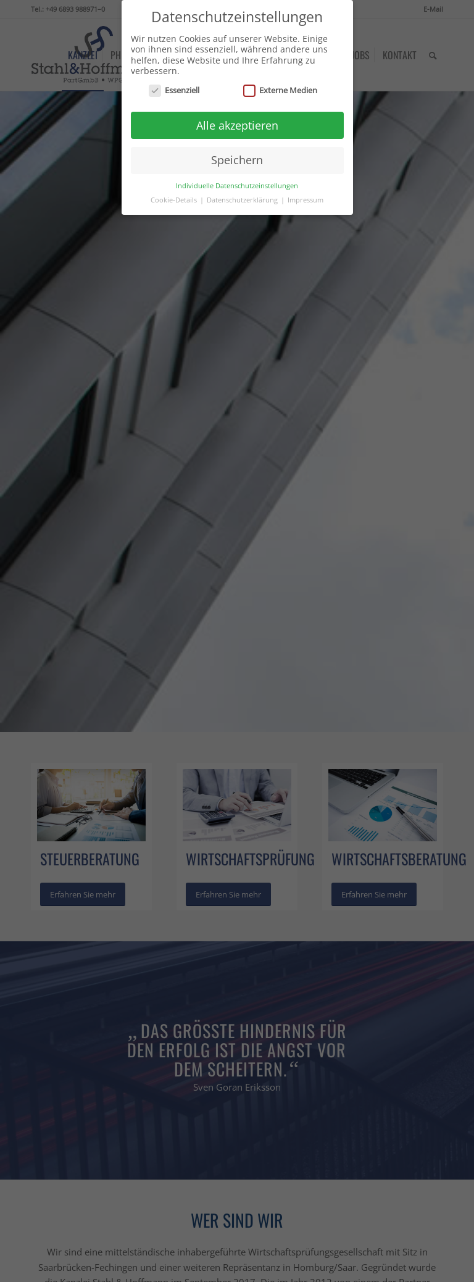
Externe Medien (280, 87)
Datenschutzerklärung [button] (243, 196)
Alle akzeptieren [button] (237, 121)
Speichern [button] (237, 156)
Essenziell (174, 87)
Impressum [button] (305, 196)
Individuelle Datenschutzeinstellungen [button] (237, 182)
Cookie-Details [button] (175, 196)
